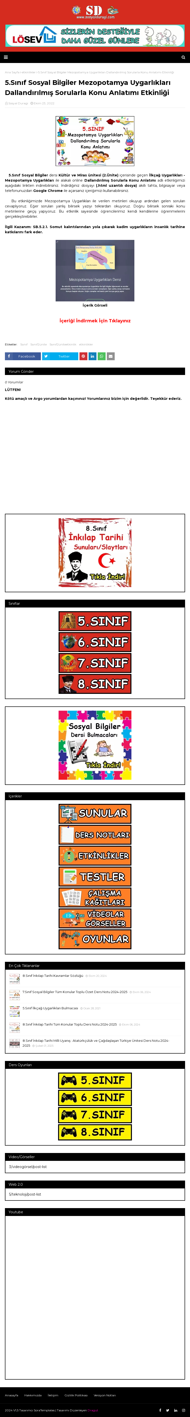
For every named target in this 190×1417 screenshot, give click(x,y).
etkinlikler (86, 344)
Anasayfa (11, 1395)
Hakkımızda (33, 1395)
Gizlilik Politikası (76, 1395)
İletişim (53, 1395)
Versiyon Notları (105, 1395)
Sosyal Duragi (18, 103)
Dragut (93, 1410)
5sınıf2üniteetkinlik (63, 344)
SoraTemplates (44, 1410)
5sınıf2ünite (39, 344)
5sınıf (24, 344)
